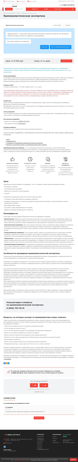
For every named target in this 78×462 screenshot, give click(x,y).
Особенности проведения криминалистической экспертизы (25, 143)
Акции (46, 9)
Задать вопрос (33, 1)
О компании (40, 436)
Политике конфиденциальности (21, 460)
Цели (8, 139)
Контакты (57, 9)
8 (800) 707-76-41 (15, 308)
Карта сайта (56, 442)
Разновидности (11, 141)
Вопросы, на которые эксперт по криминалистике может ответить (27, 145)
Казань (10, 1)
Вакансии (39, 443)
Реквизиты (40, 441)
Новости (35, 9)
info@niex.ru (22, 1)
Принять (73, 459)
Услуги (54, 436)
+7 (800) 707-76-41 (67, 5)
